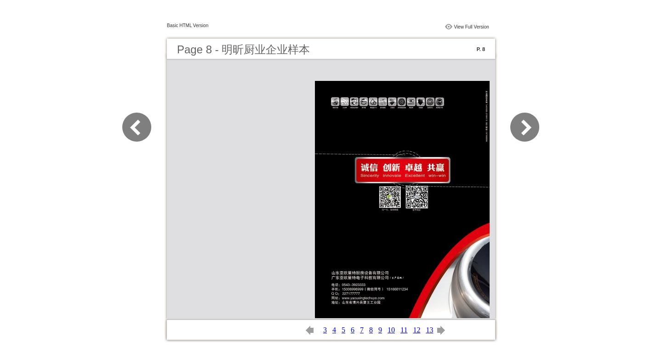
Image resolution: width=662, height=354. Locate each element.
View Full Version (471, 26)
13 (429, 330)
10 (391, 330)
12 (416, 330)
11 (403, 330)
